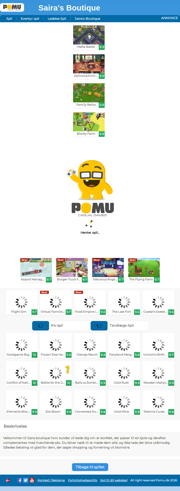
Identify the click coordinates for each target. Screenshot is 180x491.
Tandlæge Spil (112, 325)
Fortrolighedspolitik (82, 480)
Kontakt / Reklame (51, 480)
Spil (9, 19)
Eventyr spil (30, 19)
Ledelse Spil (57, 19)
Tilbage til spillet (90, 467)
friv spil (47, 325)
